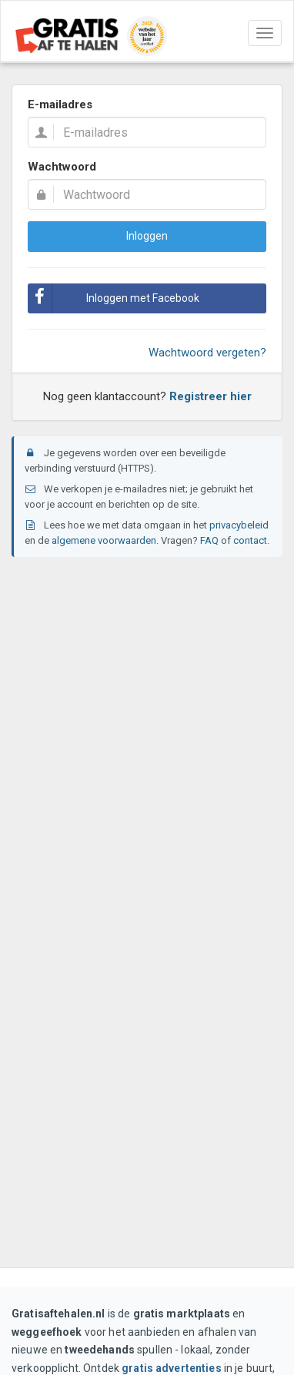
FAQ (209, 540)
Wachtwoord (62, 167)
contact (250, 540)
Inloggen (147, 236)
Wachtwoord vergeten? (207, 352)
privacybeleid (239, 525)
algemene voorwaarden (104, 540)
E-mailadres (60, 104)
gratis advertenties (172, 1368)
